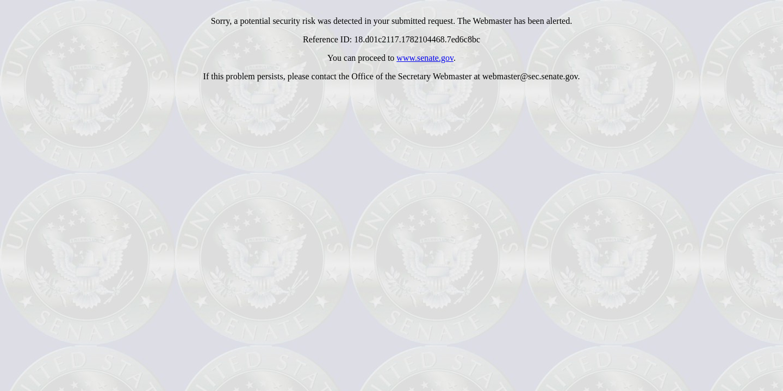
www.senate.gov (424, 57)
